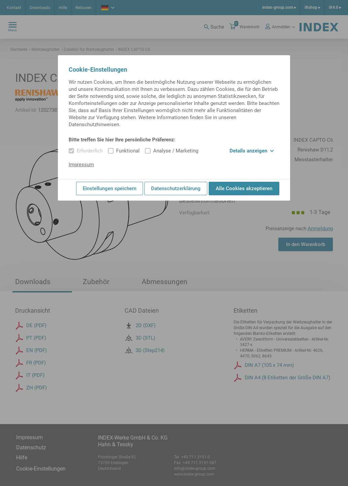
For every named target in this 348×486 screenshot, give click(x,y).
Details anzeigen (252, 151)
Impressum (81, 165)
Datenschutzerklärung (176, 188)
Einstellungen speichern (109, 188)
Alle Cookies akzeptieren (244, 188)
